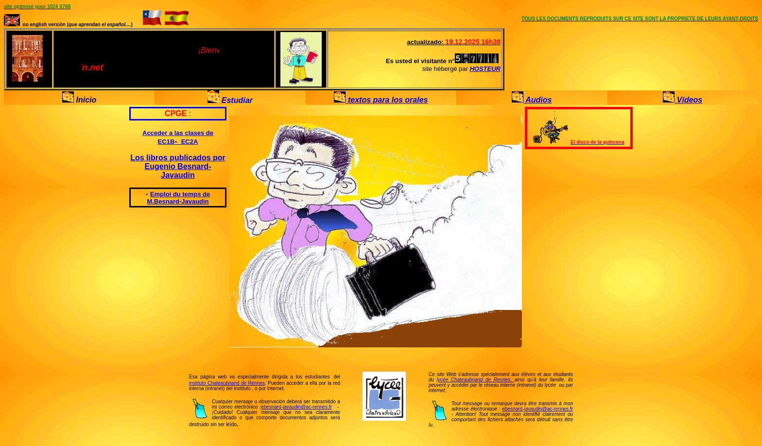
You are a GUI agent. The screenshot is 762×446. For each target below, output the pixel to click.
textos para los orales (387, 100)
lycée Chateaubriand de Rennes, (476, 379)
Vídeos (688, 100)
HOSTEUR (485, 68)
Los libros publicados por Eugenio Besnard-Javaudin (177, 166)
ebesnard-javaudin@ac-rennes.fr (296, 407)
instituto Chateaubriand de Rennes (227, 383)
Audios (537, 100)
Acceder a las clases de (177, 133)
